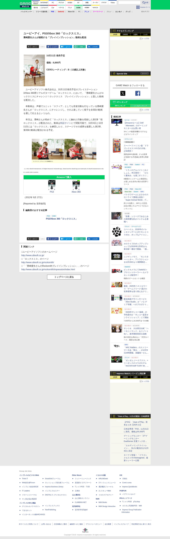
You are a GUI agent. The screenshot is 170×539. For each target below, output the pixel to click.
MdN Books (103, 502)
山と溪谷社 (76, 495)
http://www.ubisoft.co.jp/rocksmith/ (37, 262)
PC (79, 12)
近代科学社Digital (81, 510)
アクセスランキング (125, 31)
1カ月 (145, 34)
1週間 (135, 34)
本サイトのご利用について (28, 524)
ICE (121, 475)
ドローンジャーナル (29, 495)
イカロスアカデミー (106, 495)
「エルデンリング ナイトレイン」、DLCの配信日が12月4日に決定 (136, 448)
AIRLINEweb (103, 479)
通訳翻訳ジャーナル (106, 487)
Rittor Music (77, 475)
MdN (97, 499)
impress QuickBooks (129, 487)
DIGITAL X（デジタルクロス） (56, 495)
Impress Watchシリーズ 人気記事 (131, 373)
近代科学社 (76, 506)
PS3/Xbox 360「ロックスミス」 (62, 219)
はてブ (68, 47)
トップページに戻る (64, 277)
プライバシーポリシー (94, 524)
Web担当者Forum (28, 483)
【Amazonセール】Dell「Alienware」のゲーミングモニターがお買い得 (135, 125)
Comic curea (126, 483)
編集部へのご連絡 (76, 524)
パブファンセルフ (128, 494)
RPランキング (120, 106)
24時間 (125, 34)
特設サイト (65, 123)
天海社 (124, 479)
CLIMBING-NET (81, 502)
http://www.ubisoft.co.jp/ (32, 255)
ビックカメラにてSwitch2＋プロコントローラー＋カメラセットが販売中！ (136, 272)
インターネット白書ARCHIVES (33, 514)
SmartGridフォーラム (53, 479)
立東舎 (77, 491)
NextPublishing (50, 510)
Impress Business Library (54, 487)
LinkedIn (95, 47)
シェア (54, 47)
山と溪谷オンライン (82, 498)
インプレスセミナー (52, 491)
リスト (42, 47)
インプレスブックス (52, 506)
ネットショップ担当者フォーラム (57, 483)
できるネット (27, 510)
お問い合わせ (46, 524)
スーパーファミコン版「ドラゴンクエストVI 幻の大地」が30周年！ (136, 148)
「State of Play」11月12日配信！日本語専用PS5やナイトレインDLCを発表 (133, 417)
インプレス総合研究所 (30, 487)
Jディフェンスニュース (107, 483)
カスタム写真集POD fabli (132, 506)
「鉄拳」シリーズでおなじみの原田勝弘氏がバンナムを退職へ (136, 219)
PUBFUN (123, 491)
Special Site (122, 74)
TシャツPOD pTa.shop (131, 502)
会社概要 (108, 524)
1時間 (115, 34)
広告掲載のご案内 (60, 524)
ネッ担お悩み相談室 (29, 499)
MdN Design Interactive (107, 506)
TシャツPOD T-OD (82, 487)
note (81, 47)
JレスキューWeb (105, 491)
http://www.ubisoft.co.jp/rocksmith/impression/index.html (48, 269)
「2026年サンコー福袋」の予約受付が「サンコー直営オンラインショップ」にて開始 (136, 315)
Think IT (25, 479)
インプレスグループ (121, 524)
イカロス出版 (101, 475)
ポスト (35, 47)
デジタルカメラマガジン (31, 506)
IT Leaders (26, 491)
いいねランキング (140, 106)
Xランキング (122, 102)
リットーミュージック (83, 479)
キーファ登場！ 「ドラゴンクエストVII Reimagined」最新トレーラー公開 (136, 458)
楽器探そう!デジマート (83, 483)
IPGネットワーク (126, 498)
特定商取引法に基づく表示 (141, 524)
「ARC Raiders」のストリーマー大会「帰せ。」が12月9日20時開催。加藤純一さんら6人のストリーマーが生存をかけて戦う (136, 352)
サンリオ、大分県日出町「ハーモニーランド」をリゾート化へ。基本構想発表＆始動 (136, 331)
